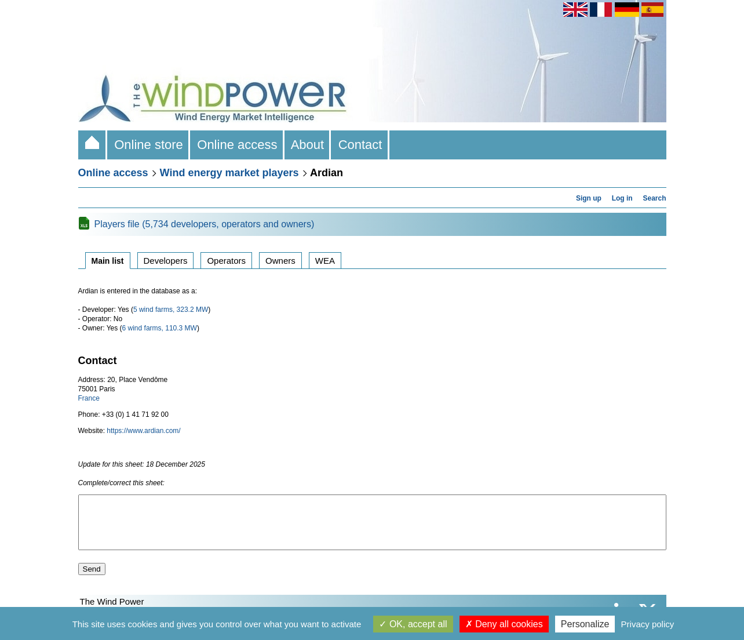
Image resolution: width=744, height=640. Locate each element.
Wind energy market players (229, 173)
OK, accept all (413, 624)
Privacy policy (647, 624)
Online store (148, 144)
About (308, 144)
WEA (325, 261)
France (89, 398)
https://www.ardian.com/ (143, 431)
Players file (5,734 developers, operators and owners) (204, 224)
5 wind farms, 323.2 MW (170, 310)
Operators (226, 261)
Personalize (585, 624)
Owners (280, 261)
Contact (360, 144)
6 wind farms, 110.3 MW (159, 328)
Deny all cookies (504, 624)
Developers (166, 261)
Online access (237, 144)
